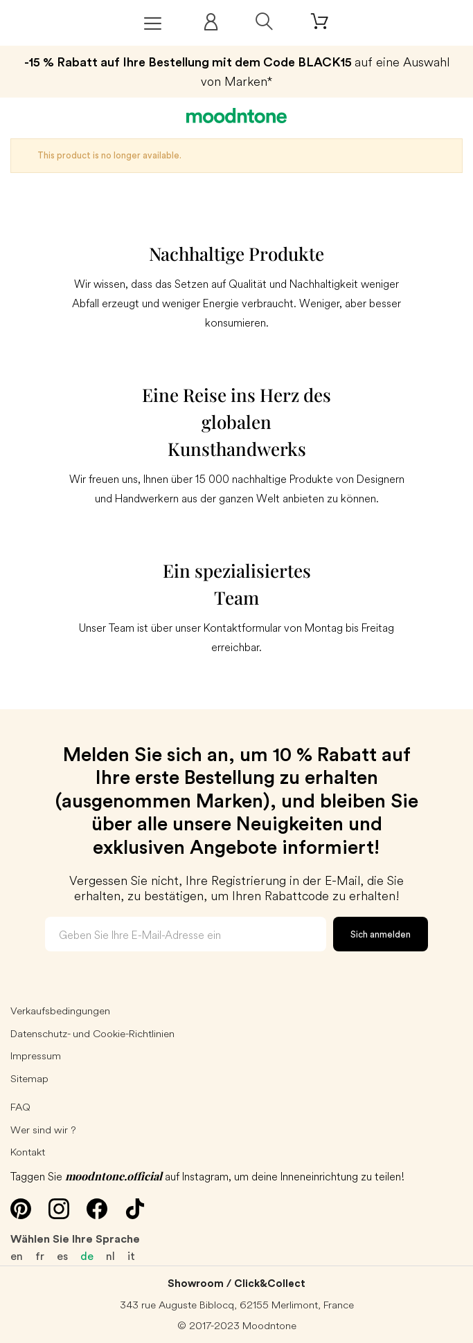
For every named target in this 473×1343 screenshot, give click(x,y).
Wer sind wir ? (43, 1129)
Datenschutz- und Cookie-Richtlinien (92, 1033)
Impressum (35, 1055)
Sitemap (29, 1078)
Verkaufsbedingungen (60, 1010)
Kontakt (27, 1151)
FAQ (20, 1106)
